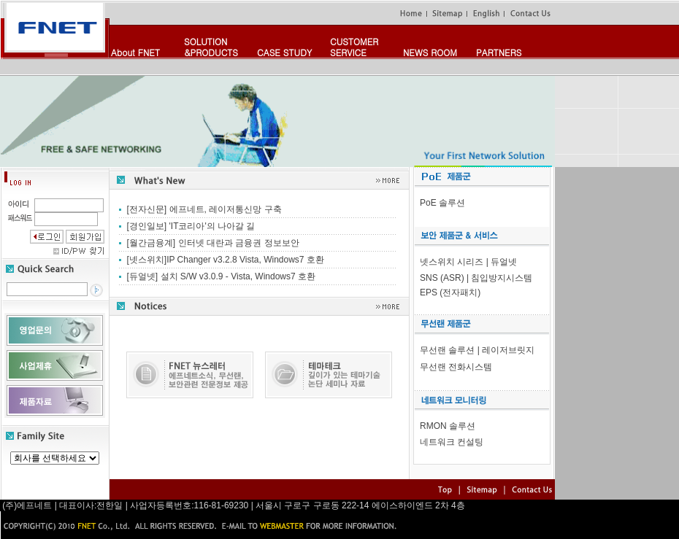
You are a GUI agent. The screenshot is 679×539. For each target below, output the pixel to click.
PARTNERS (498, 52)
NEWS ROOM (430, 52)
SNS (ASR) (442, 278)
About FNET (135, 52)
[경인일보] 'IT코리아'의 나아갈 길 (191, 226)
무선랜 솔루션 (447, 350)
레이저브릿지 (508, 350)
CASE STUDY (284, 52)
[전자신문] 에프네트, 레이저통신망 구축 (204, 209)
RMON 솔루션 (447, 426)
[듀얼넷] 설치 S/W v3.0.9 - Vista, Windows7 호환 (221, 276)
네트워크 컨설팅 (451, 442)
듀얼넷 (504, 262)
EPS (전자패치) (450, 292)
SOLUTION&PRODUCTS (211, 47)
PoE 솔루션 (442, 203)
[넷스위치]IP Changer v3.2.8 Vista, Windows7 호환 (225, 260)
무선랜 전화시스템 (456, 367)
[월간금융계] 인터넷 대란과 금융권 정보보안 (213, 243)
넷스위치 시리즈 (451, 262)
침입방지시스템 (501, 278)
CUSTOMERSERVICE (354, 47)
